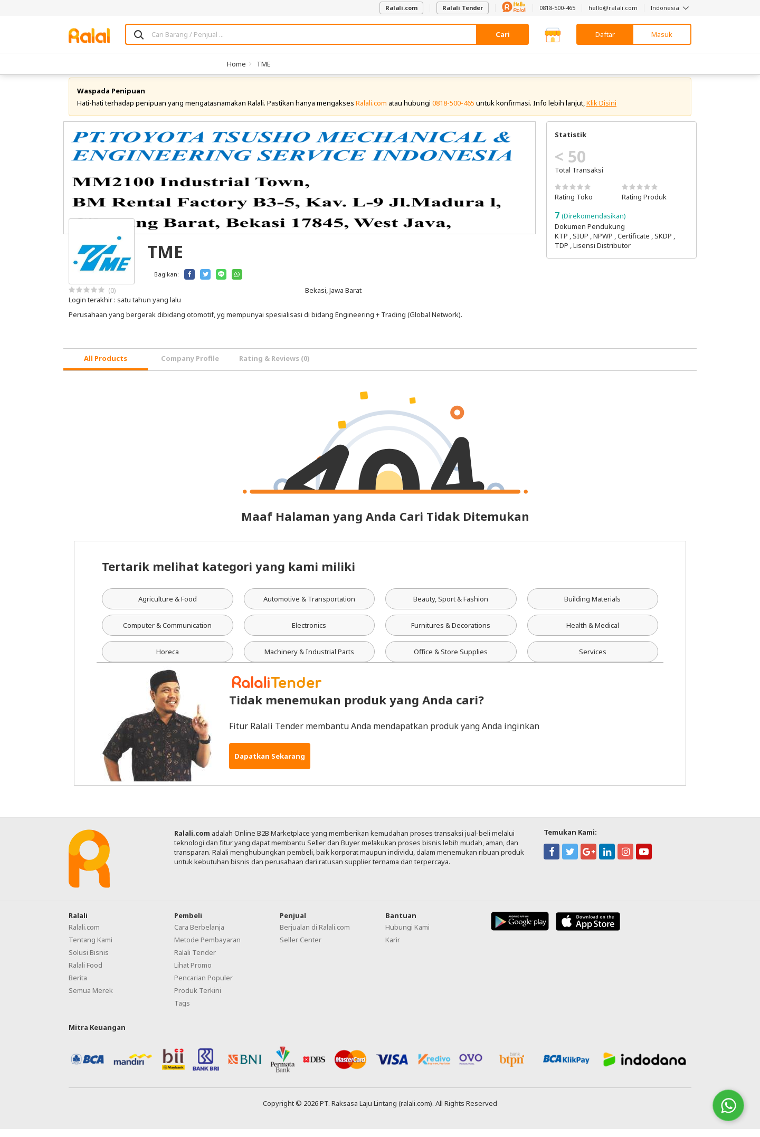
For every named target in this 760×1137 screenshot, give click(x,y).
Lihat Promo (193, 973)
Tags (182, 1011)
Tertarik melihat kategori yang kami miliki (228, 574)
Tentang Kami (90, 947)
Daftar (605, 34)
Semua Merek (91, 998)
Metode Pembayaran (207, 947)
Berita (78, 985)
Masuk (661, 34)
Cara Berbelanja (199, 935)
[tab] (105, 367)
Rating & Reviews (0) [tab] (274, 366)
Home (236, 64)
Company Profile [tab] (190, 366)
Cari (503, 34)
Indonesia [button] (671, 8)
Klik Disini (601, 111)
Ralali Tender (462, 8)
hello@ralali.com (613, 8)
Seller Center (300, 947)
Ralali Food (85, 973)
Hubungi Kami (407, 935)
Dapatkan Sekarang (269, 764)
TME (263, 64)
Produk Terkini (197, 998)
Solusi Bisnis (89, 960)
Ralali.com (401, 8)
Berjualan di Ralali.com (315, 935)
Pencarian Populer (203, 985)
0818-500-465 (557, 8)
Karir (392, 947)
